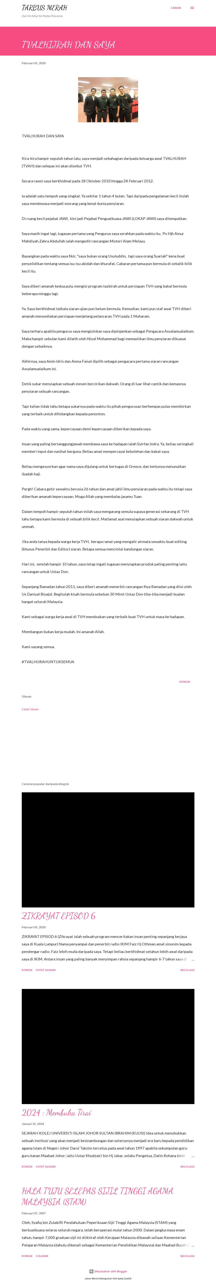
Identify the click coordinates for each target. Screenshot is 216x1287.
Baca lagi (187, 969)
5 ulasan (42, 1256)
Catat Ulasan (30, 709)
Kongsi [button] (184, 681)
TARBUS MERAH (44, 8)
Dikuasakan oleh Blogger (108, 1271)
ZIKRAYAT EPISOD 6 (59, 916)
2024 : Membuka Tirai (56, 1112)
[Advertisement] (108, 749)
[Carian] (176, 8)
